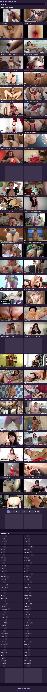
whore (27, 666)
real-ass (27, 601)
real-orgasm (28, 604)
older (26, 579)
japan (3, 650)
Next (38, 511)
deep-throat (5, 577)
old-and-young (28, 574)
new (26, 566)
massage (27, 544)
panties (26, 585)
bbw (3, 555)
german (4, 620)
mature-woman (28, 555)
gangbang (4, 617)
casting (3, 566)
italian (3, 647)
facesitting (4, 604)
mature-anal (28, 552)
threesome (28, 633)
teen (26, 631)
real (26, 598)
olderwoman (28, 582)
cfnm (3, 568)
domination (4, 587)
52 (29, 511)
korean (3, 663)
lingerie (27, 541)
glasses (3, 625)
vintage (27, 650)
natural (27, 560)
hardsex (3, 642)
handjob (4, 636)
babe (3, 549)
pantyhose (27, 587)
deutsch (3, 579)
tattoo (26, 628)
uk (26, 639)
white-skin (27, 663)
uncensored (28, 642)
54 (35, 511)
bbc (3, 552)
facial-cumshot (5, 609)
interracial (4, 644)
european (4, 598)
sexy (26, 617)
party (26, 590)
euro (3, 596)
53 (32, 511)
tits (26, 636)
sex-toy (27, 614)
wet (26, 658)
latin (26, 536)
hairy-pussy (4, 633)
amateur (4, 536)
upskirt (26, 644)
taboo (26, 625)
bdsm (3, 558)
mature (27, 549)
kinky (3, 658)
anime (3, 544)
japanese (4, 652)
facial (3, 606)
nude (26, 568)
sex (26, 612)
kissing (3, 661)
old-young (27, 577)
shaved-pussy (28, 623)
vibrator (27, 647)
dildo (3, 582)
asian (3, 547)
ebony (3, 590)
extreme (3, 601)
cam (3, 563)
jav (2, 655)
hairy (3, 631)
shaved (27, 620)
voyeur (27, 652)
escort (3, 593)
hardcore (4, 639)
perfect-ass (27, 593)
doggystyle (4, 585)
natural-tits (28, 563)
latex (3, 666)
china (3, 574)
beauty (3, 560)
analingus (4, 541)
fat (3, 614)
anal (3, 539)
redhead (27, 609)
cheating (4, 571)
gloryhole (4, 628)
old (26, 571)
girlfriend (4, 623)
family (3, 612)
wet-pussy (27, 661)
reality (27, 606)
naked (26, 558)
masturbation (28, 547)
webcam (27, 655)
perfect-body (28, 596)
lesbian (27, 539)
